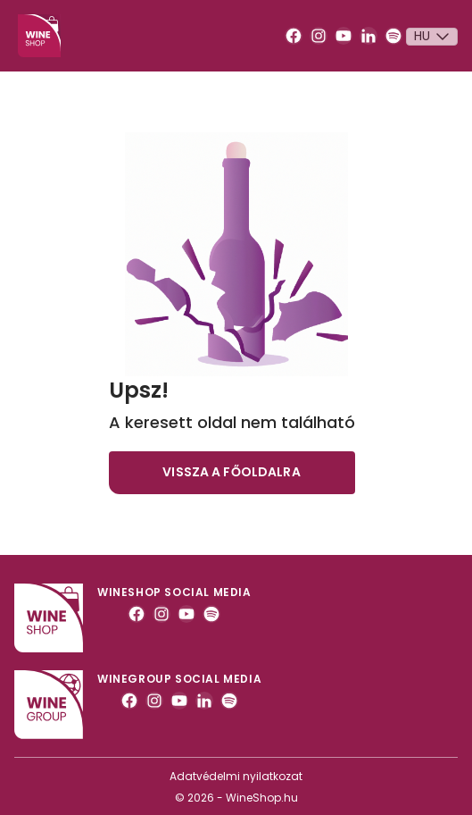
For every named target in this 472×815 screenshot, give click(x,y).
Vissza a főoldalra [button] (231, 472)
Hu (433, 37)
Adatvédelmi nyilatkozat (236, 776)
